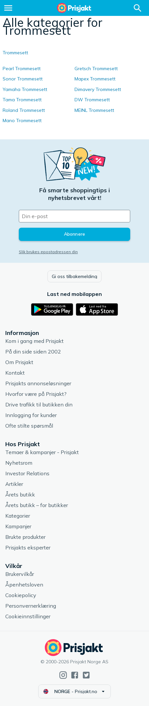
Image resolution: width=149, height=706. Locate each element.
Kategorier (17, 515)
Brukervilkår (19, 574)
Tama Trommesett (22, 100)
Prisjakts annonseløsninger (38, 383)
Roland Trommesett (24, 110)
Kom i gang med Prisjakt (34, 341)
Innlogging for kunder (31, 415)
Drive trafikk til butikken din (39, 404)
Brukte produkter (25, 537)
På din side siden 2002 (33, 351)
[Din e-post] (74, 216)
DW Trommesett (92, 100)
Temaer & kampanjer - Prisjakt (42, 452)
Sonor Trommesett (23, 79)
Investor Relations (27, 473)
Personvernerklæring (30, 605)
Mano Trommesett (22, 120)
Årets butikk (20, 494)
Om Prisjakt (19, 362)
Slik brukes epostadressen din (48, 251)
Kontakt (15, 372)
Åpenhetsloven (24, 584)
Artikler (14, 484)
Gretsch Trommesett (96, 68)
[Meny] (8, 8)
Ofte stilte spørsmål (29, 425)
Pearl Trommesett (22, 68)
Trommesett (15, 53)
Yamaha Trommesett (25, 89)
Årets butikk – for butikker (36, 505)
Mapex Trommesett (94, 79)
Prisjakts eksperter (27, 547)
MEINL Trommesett (94, 110)
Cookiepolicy (20, 595)
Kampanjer (18, 526)
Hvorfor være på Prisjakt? (36, 394)
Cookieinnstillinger (27, 616)
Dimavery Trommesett (97, 89)
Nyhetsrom (18, 462)
